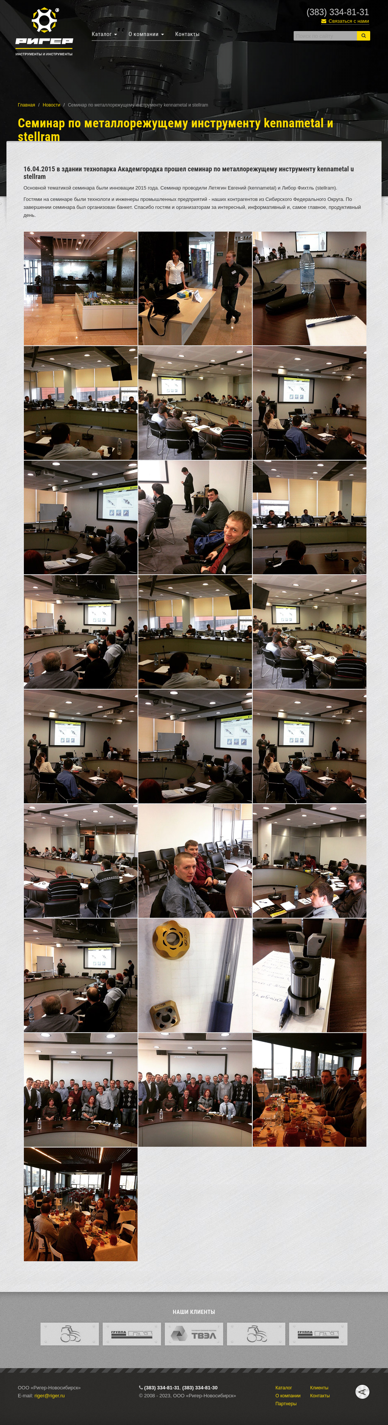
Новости (51, 105)
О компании (146, 34)
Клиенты (319, 1388)
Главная (26, 105)
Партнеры (286, 1403)
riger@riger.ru (49, 1395)
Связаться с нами (345, 21)
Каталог (104, 34)
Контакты (187, 34)
